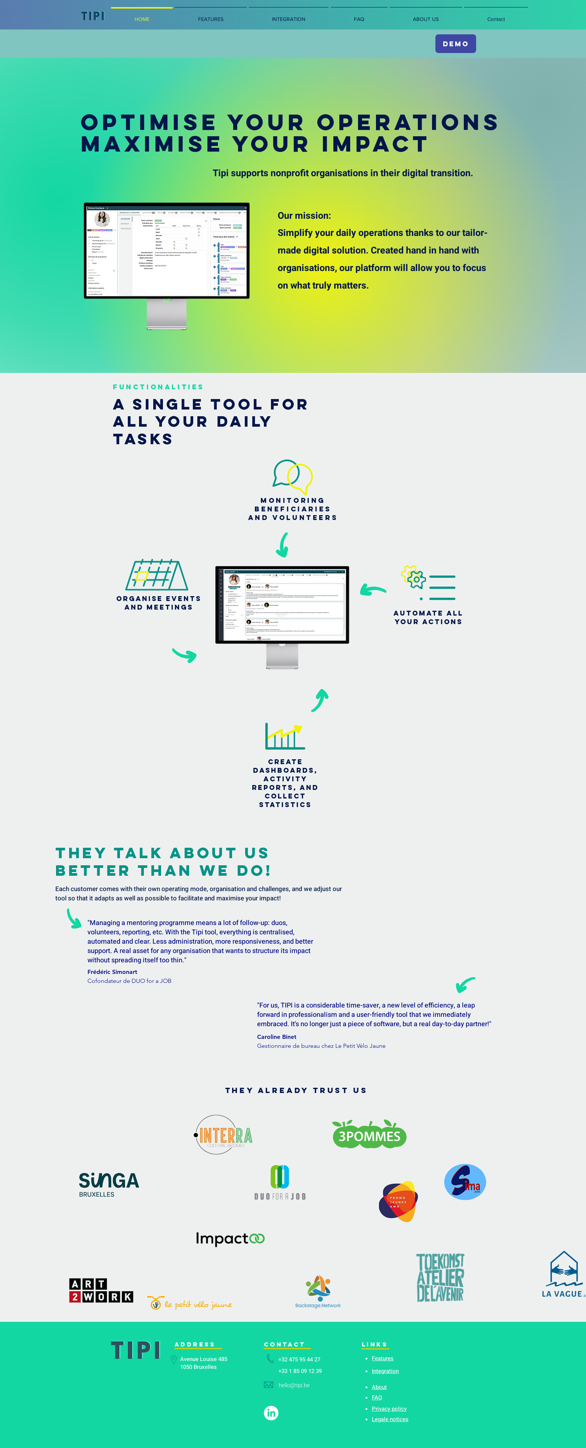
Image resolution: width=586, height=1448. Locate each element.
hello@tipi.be (294, 1385)
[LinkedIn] (271, 1413)
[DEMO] (455, 43)
